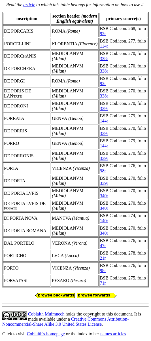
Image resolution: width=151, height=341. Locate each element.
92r (103, 33)
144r (104, 120)
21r (103, 258)
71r (103, 283)
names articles (113, 333)
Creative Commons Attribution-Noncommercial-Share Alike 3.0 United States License (65, 322)
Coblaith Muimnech (46, 314)
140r (104, 220)
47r (103, 245)
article (29, 4)
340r (104, 195)
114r (104, 46)
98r (103, 170)
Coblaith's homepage (46, 333)
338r (104, 58)
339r (104, 108)
